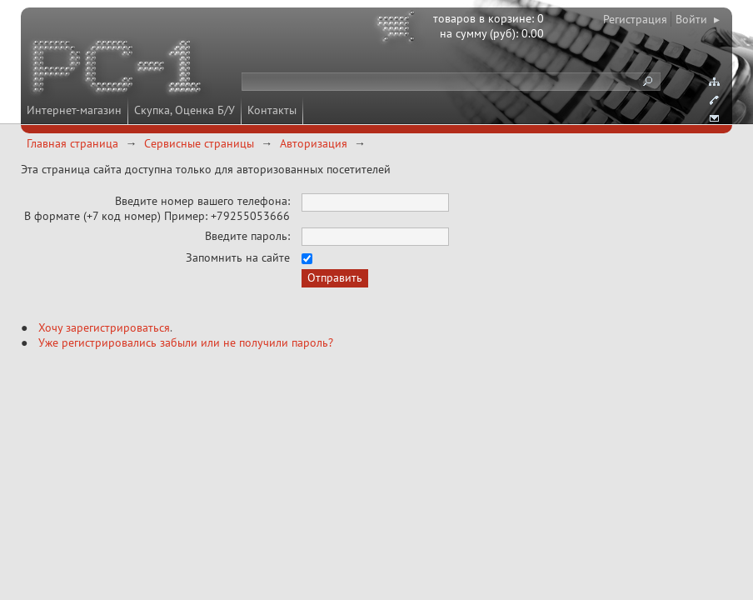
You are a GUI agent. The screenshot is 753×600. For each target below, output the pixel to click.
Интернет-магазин (74, 110)
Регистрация (635, 19)
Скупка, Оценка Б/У (184, 110)
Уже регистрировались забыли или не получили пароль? (185, 342)
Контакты (272, 110)
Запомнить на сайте (238, 257)
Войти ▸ (698, 19)
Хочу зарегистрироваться (104, 327)
